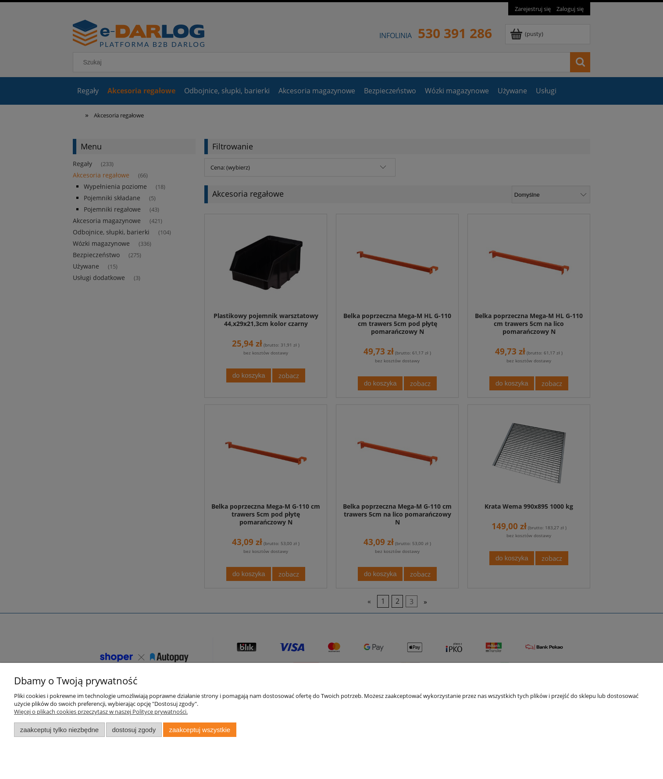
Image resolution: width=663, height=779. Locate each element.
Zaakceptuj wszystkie (199, 729)
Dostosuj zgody (134, 729)
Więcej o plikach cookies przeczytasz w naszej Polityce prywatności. (101, 711)
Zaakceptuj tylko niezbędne (59, 729)
